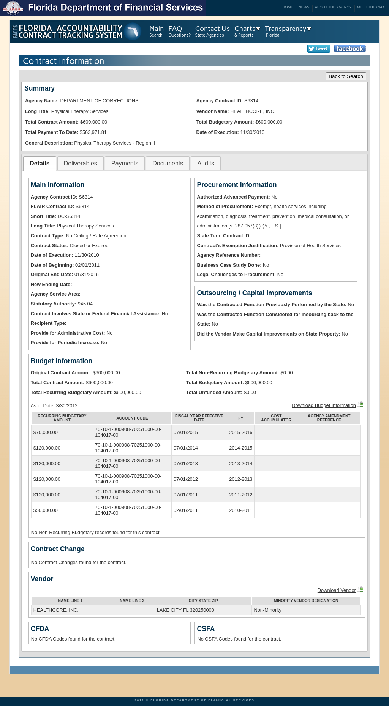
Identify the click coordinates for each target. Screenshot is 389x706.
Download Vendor (337, 590)
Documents (167, 163)
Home (287, 7)
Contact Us (212, 28)
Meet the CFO (370, 7)
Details (39, 163)
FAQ (175, 28)
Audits (205, 163)
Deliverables (80, 163)
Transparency (286, 28)
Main (157, 28)
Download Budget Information (324, 405)
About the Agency (333, 7)
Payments (124, 163)
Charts (244, 28)
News (304, 7)
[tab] (39, 163)
